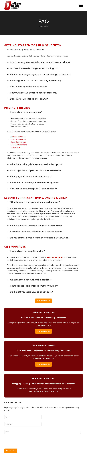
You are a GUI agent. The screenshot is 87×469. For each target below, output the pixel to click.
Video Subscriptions (18, 139)
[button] (81, 5)
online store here (54, 257)
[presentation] (22, 440)
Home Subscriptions (18, 142)
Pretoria (43, 391)
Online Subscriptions (18, 137)
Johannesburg (33, 391)
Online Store (15, 147)
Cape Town (54, 391)
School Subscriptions (19, 145)
